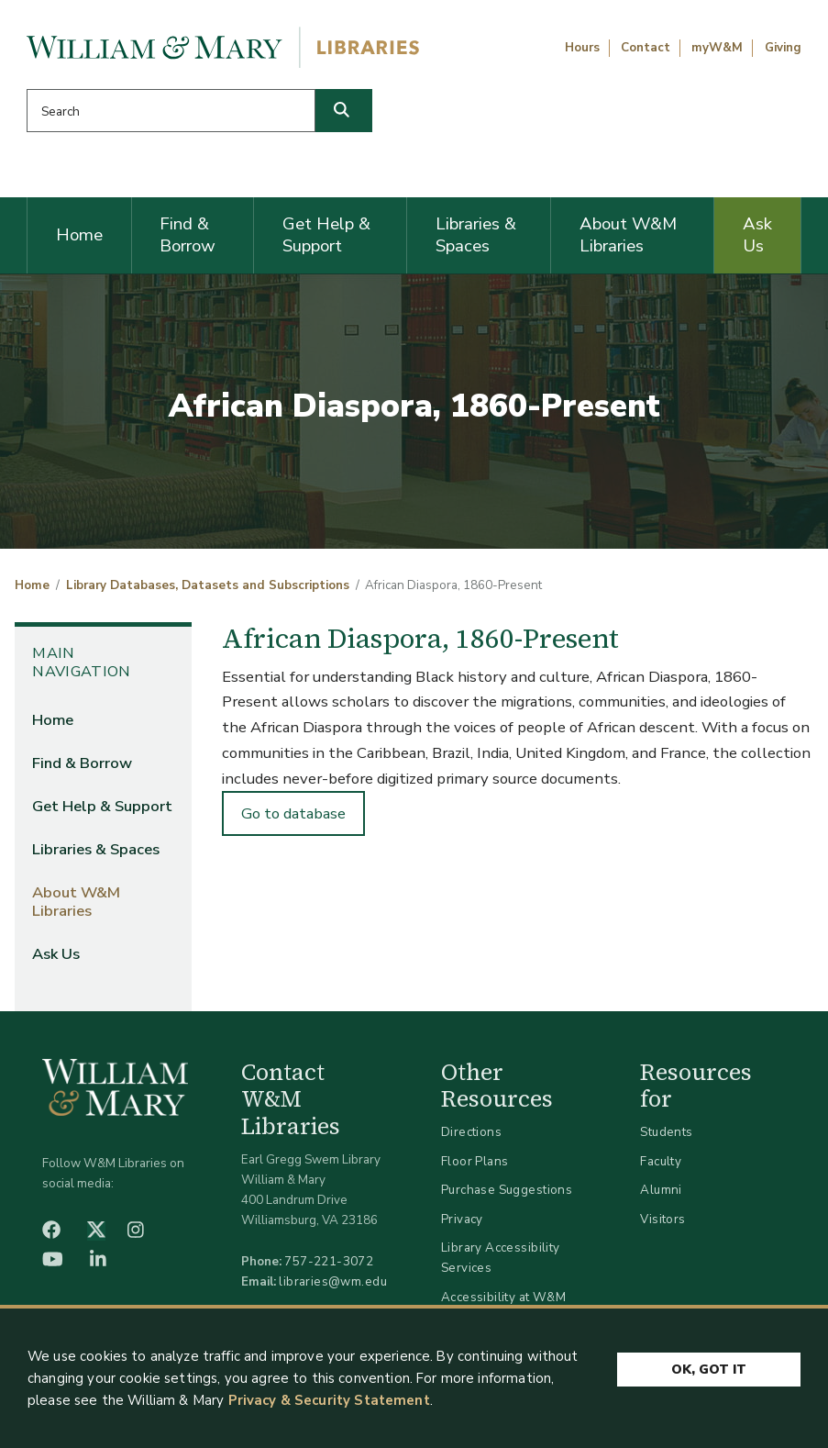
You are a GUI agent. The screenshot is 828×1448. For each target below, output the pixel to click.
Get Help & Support (326, 235)
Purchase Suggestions (506, 1189)
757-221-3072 (328, 1261)
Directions (471, 1132)
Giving (783, 47)
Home (79, 235)
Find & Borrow (187, 235)
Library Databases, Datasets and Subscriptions (207, 585)
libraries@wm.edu (333, 1281)
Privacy (462, 1219)
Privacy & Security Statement (329, 1401)
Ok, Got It (708, 1370)
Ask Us (757, 235)
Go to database (293, 813)
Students (666, 1132)
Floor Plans (475, 1161)
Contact (645, 47)
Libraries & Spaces (476, 235)
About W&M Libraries (628, 235)
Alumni (661, 1189)
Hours (582, 47)
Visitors (662, 1219)
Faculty (660, 1161)
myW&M (717, 47)
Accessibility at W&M (503, 1297)
